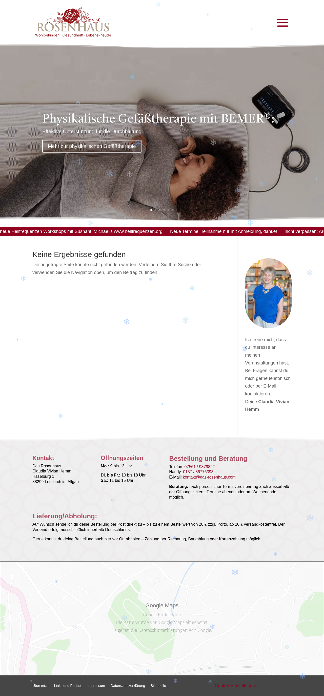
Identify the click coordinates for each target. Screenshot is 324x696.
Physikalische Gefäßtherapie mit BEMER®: (158, 123)
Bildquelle (158, 686)
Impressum (96, 686)
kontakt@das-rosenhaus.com (209, 477)
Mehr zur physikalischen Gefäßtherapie (92, 150)
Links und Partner (68, 686)
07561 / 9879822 (200, 467)
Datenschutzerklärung (128, 686)
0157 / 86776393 (198, 472)
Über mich (40, 686)
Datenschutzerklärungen (163, 630)
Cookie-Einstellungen (236, 685)
